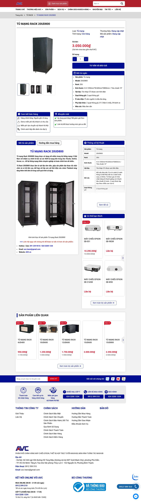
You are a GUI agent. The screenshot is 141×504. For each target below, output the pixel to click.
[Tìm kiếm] (122, 3)
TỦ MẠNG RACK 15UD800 (113, 341)
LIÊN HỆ (118, 9)
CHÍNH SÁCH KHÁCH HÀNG (78, 9)
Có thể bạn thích (93, 216)
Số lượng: (75, 54)
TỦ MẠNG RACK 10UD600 (47, 341)
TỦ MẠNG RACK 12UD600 (69, 341)
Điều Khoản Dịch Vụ (80, 424)
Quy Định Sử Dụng (51, 427)
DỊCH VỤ (61, 9)
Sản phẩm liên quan (33, 315)
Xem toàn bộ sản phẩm (103, 303)
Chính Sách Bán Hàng (53, 434)
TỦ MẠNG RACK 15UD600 (91, 341)
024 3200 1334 (72, 396)
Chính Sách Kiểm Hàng (53, 437)
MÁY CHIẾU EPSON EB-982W (114, 240)
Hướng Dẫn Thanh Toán (82, 417)
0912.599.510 (21, 485)
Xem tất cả (103, 205)
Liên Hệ (19, 417)
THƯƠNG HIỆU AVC (34, 9)
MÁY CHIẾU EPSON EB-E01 (92, 240)
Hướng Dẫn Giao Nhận (81, 420)
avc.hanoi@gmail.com (30, 470)
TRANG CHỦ (20, 9)
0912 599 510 (94, 396)
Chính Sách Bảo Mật (52, 413)
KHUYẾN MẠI (98, 9)
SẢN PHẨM (49, 9)
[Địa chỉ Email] (37, 379)
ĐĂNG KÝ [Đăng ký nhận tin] (53, 379)
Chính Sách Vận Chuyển (53, 417)
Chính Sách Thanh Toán (53, 430)
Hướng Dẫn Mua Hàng (81, 413)
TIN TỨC (108, 9)
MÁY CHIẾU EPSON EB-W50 (114, 280)
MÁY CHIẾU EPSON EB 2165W (92, 280)
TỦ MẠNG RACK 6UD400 (25, 341)
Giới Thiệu (20, 413)
